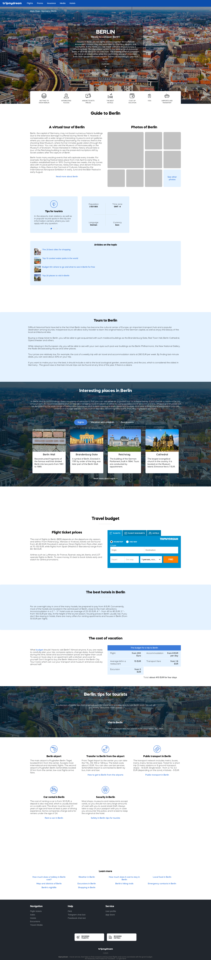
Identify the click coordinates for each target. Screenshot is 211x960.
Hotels (33, 892)
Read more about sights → (105, 452)
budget (39, 624)
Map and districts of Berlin (49, 858)
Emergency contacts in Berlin (162, 858)
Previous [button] (29, 425)
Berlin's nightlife (49, 862)
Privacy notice (127, 939)
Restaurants (127, 396)
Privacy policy (97, 939)
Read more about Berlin (67, 176)
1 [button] (51, 228)
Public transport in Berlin (157, 749)
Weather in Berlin (86, 851)
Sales (32, 889)
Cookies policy (112, 939)
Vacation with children (102, 396)
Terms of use (83, 939)
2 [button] (54, 228)
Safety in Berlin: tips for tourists (105, 792)
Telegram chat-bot (76, 889)
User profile (110, 885)
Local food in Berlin (162, 851)
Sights (81, 396)
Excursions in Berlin (87, 858)
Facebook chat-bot (77, 892)
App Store (110, 889)
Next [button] (182, 425)
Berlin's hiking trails (124, 858)
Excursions (35, 896)
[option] (49, 425)
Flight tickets (36, 885)
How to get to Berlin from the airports (105, 749)
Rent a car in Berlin (54, 792)
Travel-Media (36, 899)
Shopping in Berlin (86, 862)
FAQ (70, 885)
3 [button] (56, 228)
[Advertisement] (153, 213)
